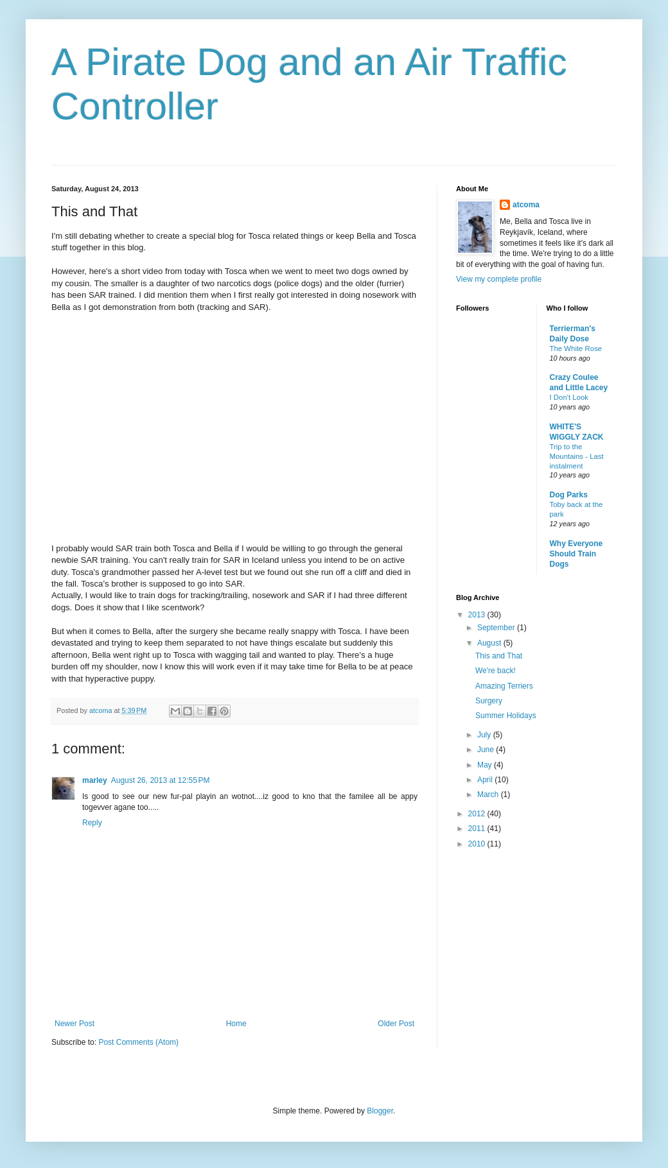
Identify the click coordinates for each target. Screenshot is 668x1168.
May (485, 764)
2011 (478, 828)
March (489, 794)
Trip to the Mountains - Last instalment (577, 456)
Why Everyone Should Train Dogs (576, 554)
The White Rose (576, 348)
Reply (92, 822)
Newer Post (74, 1023)
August (490, 643)
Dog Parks (569, 494)
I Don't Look (569, 397)
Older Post (396, 1023)
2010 (478, 843)
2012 (478, 813)
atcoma (526, 204)
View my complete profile (498, 279)
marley (94, 780)
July (485, 734)
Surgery (488, 700)
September (497, 627)
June (486, 749)
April (486, 779)
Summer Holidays (505, 715)
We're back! (495, 670)
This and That (498, 655)
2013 (478, 614)
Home (236, 1023)
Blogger (380, 1110)
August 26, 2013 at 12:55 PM (160, 780)
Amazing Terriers (504, 686)
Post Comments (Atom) (138, 1042)
